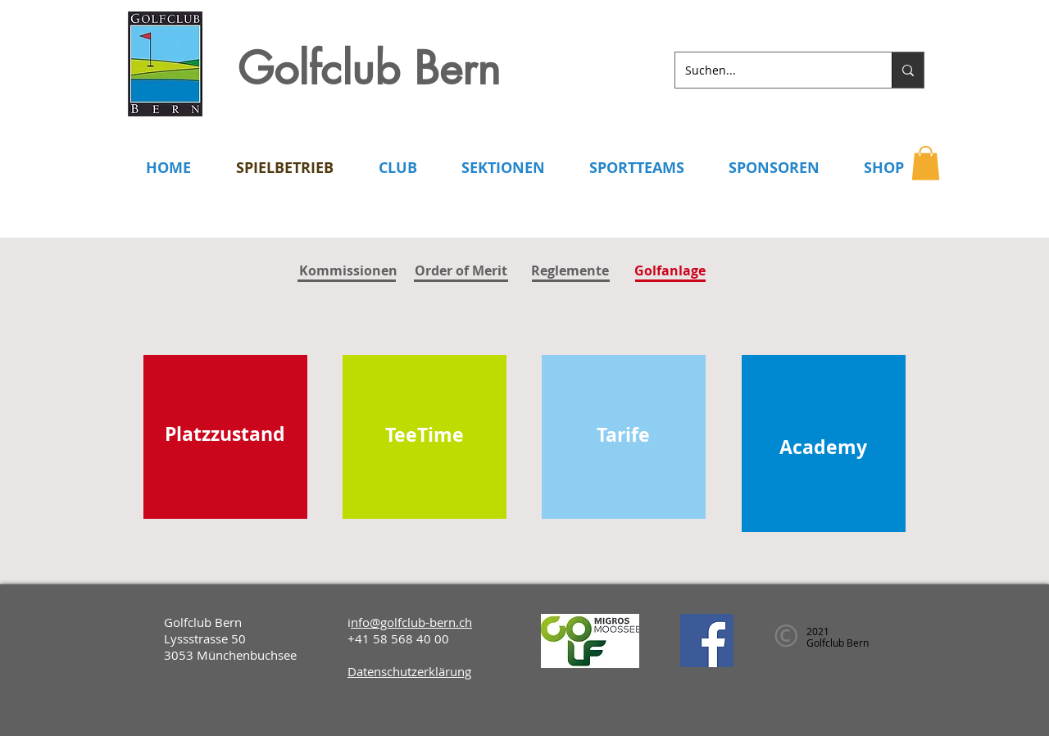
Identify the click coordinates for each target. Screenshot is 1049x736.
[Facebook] (706, 640)
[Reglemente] (570, 270)
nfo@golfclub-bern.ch (411, 622)
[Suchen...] (771, 70)
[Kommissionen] (348, 271)
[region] (225, 437)
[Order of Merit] (461, 270)
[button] (925, 163)
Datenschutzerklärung (409, 671)
